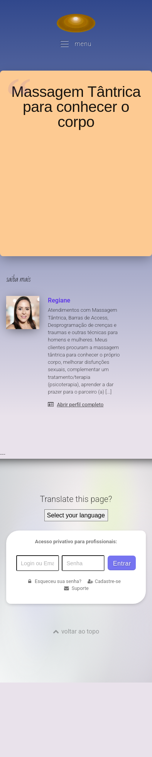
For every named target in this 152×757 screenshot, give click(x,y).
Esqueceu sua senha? (54, 581)
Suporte (75, 588)
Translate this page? (76, 499)
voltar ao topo (80, 631)
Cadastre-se (104, 581)
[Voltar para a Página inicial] (76, 23)
